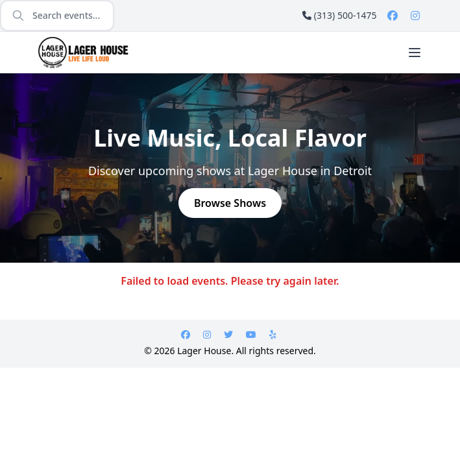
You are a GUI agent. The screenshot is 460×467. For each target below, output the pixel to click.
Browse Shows (230, 203)
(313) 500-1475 (339, 15)
